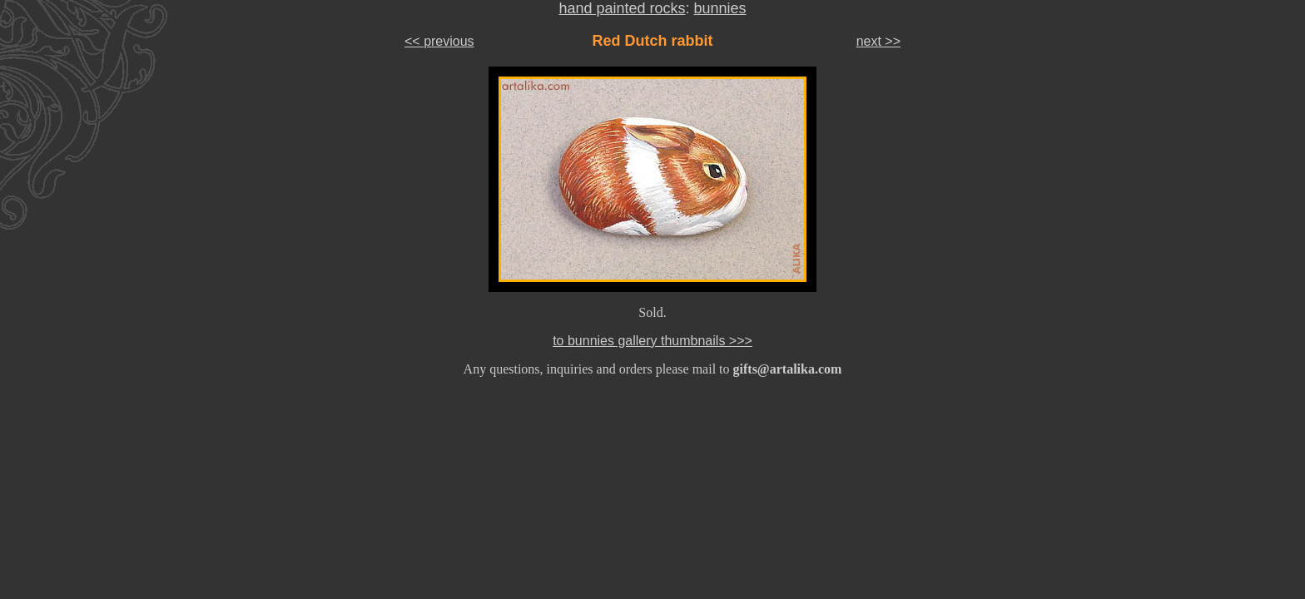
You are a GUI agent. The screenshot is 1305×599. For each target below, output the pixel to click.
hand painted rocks (621, 8)
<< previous (439, 41)
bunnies (720, 8)
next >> (878, 41)
